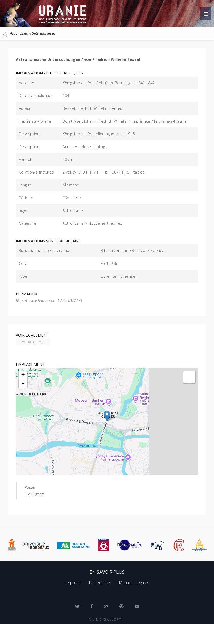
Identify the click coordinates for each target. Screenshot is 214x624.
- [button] (23, 383)
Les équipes (100, 582)
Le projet (73, 582)
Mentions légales (134, 582)
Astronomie (33, 341)
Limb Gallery (107, 619)
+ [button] (23, 375)
